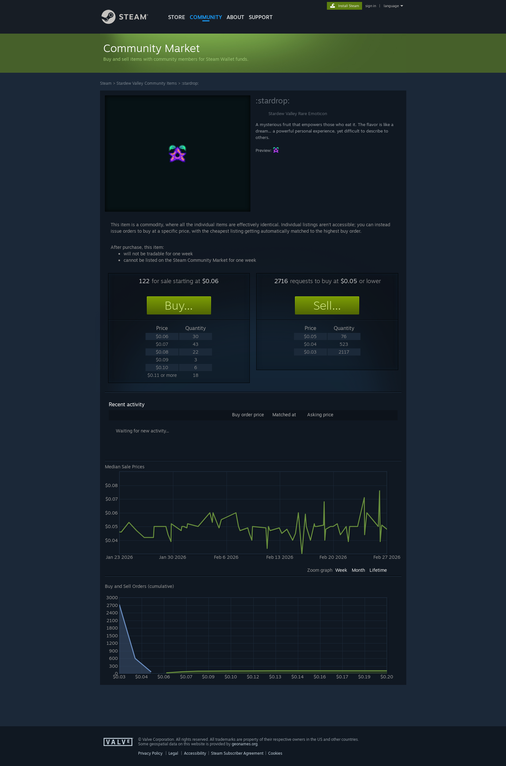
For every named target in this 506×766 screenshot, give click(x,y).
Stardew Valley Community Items (146, 83)
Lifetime (378, 570)
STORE (176, 17)
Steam (106, 83)
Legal (173, 753)
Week (341, 570)
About (235, 17)
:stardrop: (190, 83)
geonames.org (245, 743)
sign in (370, 6)
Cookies (275, 753)
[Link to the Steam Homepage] (129, 22)
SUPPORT (261, 17)
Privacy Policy (150, 753)
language (391, 6)
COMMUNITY (206, 17)
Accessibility (195, 753)
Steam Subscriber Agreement (237, 753)
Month (358, 570)
